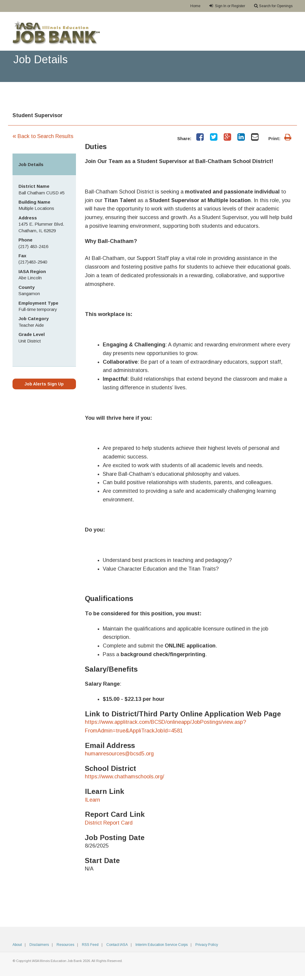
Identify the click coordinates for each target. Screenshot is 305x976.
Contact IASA (117, 945)
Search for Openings (273, 6)
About (17, 945)
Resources (65, 945)
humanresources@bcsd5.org (119, 754)
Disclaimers (39, 945)
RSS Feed (90, 945)
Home (195, 6)
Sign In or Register (227, 6)
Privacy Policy (206, 945)
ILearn (92, 800)
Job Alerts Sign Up (44, 384)
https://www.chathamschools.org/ (124, 777)
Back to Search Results (43, 136)
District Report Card (109, 823)
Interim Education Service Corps (162, 945)
